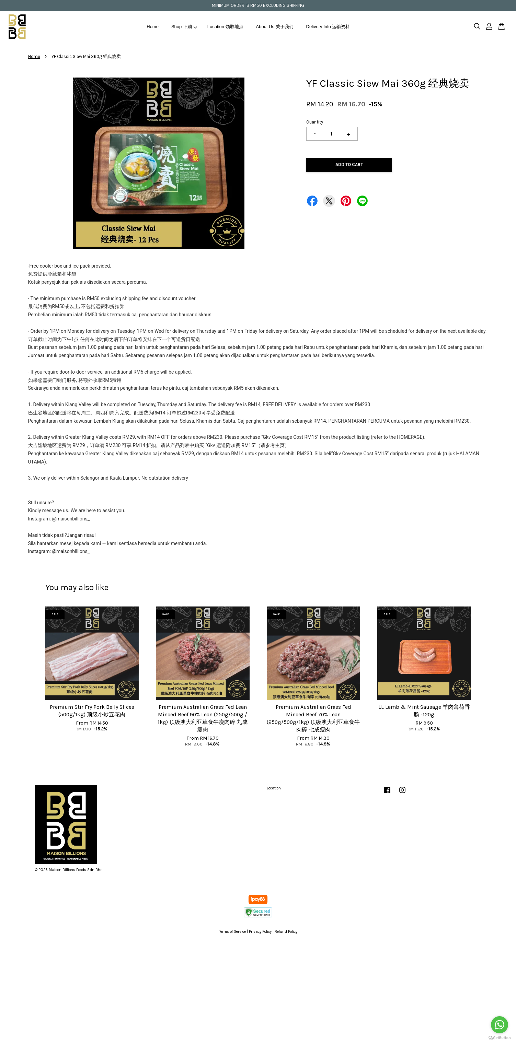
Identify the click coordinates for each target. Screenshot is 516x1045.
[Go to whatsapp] (499, 1024)
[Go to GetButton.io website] (500, 1038)
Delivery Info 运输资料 (328, 26)
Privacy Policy (260, 931)
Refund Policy (286, 931)
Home (153, 26)
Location (274, 788)
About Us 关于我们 (275, 26)
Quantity (314, 122)
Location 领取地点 (225, 26)
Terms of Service (232, 931)
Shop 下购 (184, 26)
